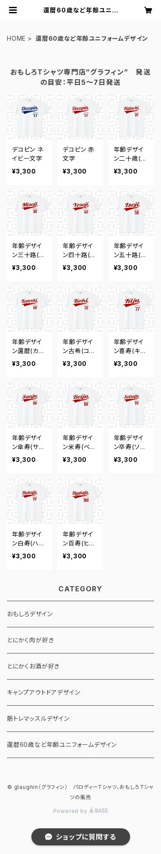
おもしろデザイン (29, 613)
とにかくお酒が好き (33, 666)
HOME (16, 38)
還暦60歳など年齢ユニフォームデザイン (62, 744)
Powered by (80, 811)
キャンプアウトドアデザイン (43, 692)
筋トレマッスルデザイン (38, 718)
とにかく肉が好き (30, 640)
